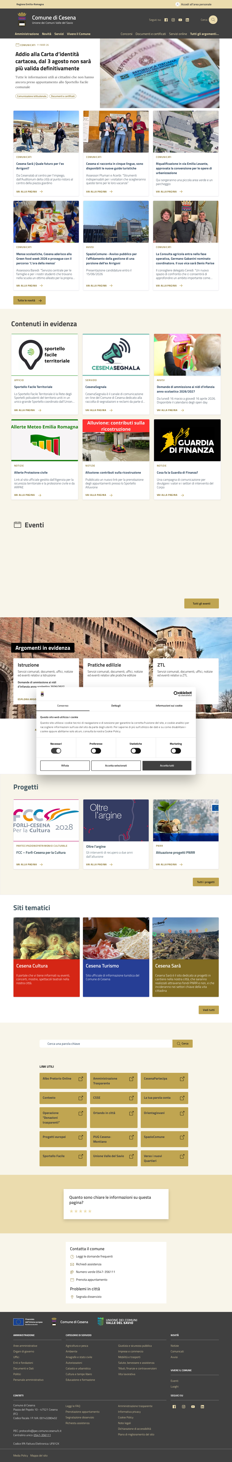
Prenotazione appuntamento (82, 1411)
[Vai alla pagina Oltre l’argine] (98, 866)
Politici (17, 1374)
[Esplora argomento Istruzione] (35, 697)
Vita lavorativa (126, 1374)
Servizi (59, 33)
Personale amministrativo (28, 1380)
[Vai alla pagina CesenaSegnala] (116, 409)
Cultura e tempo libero (79, 1374)
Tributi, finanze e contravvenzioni (137, 1368)
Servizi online (178, 33)
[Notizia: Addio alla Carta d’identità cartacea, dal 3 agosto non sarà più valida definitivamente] (54, 62)
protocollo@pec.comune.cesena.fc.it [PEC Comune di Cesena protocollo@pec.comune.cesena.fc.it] (40, 1431)
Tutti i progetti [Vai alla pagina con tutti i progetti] (206, 882)
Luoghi (174, 1386)
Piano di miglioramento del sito (136, 1434)
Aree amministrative (25, 1346)
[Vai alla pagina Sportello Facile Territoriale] (44, 409)
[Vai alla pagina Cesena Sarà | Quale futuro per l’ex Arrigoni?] (46, 190)
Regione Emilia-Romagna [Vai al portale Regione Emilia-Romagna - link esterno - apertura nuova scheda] (30, 4)
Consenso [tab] (62, 706)
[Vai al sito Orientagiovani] (164, 1117)
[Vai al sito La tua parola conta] (164, 1098)
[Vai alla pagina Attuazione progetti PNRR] (168, 866)
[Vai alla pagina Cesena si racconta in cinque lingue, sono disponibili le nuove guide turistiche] (116, 190)
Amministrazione (27, 33)
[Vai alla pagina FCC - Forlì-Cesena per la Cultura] (28, 866)
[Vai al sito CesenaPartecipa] (164, 1081)
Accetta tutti (167, 765)
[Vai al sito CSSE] (114, 1098)
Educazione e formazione (80, 1380)
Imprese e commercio (130, 1351)
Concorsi (126, 33)
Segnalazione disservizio (80, 1417)
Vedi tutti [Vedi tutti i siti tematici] (209, 1010)
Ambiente (71, 1351)
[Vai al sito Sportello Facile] (63, 1158)
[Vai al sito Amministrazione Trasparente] (114, 1081)
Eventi (174, 1381)
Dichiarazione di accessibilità (134, 1429)
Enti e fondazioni (23, 1363)
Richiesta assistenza (78, 1423)
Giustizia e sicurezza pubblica (135, 1346)
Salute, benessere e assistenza (136, 1363)
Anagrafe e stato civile (79, 1357)
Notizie (175, 1346)
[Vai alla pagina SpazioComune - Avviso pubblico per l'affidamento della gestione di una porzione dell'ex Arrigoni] (116, 284)
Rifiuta (65, 765)
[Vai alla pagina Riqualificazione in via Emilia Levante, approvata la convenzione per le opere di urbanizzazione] (186, 190)
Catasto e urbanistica (78, 1368)
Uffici (16, 1357)
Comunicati (177, 1351)
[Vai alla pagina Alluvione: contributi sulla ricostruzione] (116, 493)
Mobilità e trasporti (129, 1357)
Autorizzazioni (74, 1363)
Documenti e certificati (151, 33)
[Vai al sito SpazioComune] (164, 1139)
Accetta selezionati (116, 765)
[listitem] (46, 957)
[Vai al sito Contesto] (63, 1098)
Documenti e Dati (23, 1368)
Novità (46, 33)
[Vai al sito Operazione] (63, 1117)
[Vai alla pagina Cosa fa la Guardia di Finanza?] (187, 493)
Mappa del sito (38, 1455)
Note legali (124, 1423)
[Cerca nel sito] (213, 19)
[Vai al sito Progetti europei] (63, 1139)
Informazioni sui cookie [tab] (169, 706)
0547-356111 (42, 1435)
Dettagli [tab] (116, 706)
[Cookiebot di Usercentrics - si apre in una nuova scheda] (176, 694)
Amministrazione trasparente (135, 1406)
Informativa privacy (129, 1411)
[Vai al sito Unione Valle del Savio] (114, 1158)
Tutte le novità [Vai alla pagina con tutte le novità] (29, 300)
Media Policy (20, 1455)
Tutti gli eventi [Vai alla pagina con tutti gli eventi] (201, 603)
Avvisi (174, 1357)
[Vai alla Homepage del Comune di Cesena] (45, 19)
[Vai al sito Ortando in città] (114, 1117)
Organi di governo (23, 1351)
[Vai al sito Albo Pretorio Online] (63, 1081)
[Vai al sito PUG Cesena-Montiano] (114, 1139)
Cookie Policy (125, 1417)
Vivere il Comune (78, 33)
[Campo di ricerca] (106, 1044)
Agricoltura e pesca (77, 1346)
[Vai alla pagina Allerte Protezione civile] (44, 493)
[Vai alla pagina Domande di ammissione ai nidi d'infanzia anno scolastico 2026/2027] (187, 409)
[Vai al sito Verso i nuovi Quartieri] (164, 1158)
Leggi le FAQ (73, 1406)
